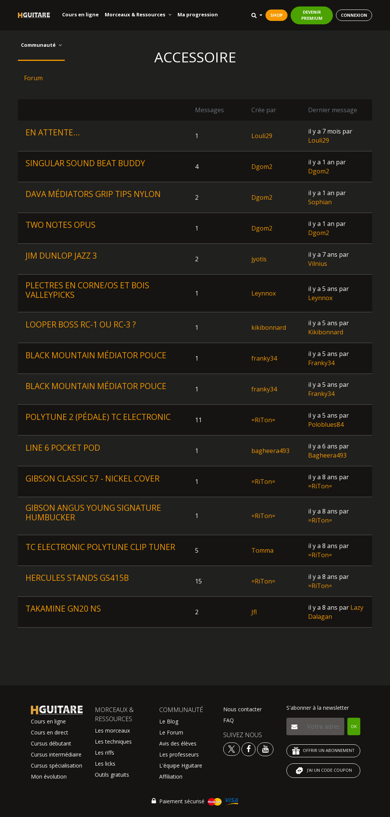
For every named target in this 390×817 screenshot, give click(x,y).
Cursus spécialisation (56, 765)
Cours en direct (49, 732)
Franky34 (321, 363)
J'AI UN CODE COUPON (323, 770)
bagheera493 (270, 451)
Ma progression (197, 14)
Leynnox (263, 293)
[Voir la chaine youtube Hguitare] (265, 748)
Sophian (320, 202)
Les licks (105, 763)
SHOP (276, 15)
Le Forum (171, 732)
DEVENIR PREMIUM (312, 15)
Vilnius (317, 263)
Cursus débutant (51, 743)
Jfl (254, 612)
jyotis (259, 259)
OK (354, 726)
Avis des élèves (178, 743)
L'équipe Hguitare (180, 765)
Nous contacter (242, 709)
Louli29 (261, 136)
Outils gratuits (112, 774)
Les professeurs (179, 754)
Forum (33, 78)
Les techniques (113, 741)
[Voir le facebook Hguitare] (248, 748)
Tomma (262, 550)
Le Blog (168, 721)
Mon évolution (49, 776)
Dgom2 (261, 166)
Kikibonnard (325, 332)
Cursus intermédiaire (56, 754)
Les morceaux (112, 730)
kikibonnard (268, 327)
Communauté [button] (41, 44)
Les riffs (104, 752)
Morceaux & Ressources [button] (138, 14)
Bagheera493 (327, 455)
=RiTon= (263, 420)
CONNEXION (354, 15)
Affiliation (170, 776)
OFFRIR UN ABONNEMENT (323, 751)
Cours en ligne (80, 14)
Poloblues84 (326, 424)
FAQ (228, 720)
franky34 (264, 358)
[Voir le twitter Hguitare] (232, 748)
